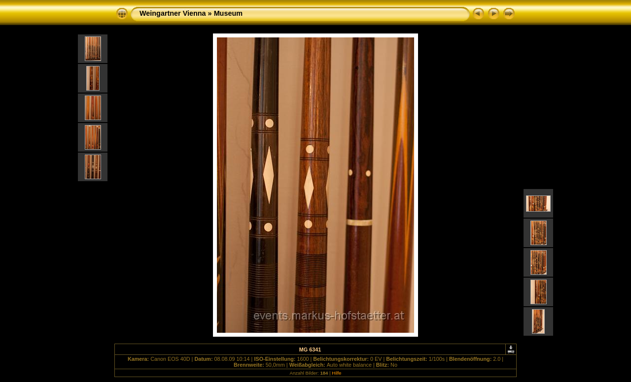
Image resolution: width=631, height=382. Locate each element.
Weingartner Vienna (173, 13)
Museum (228, 13)
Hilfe (336, 373)
